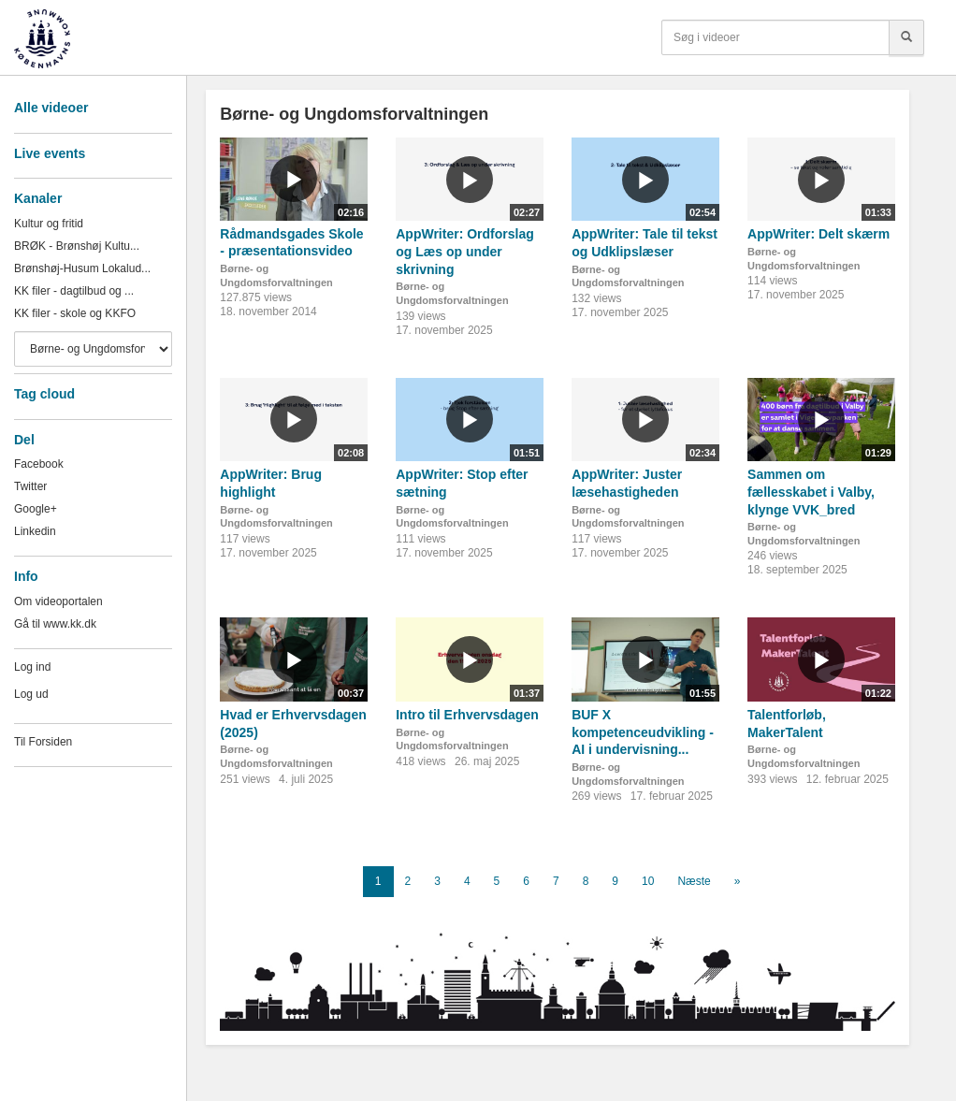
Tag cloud (44, 393)
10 (648, 881)
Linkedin (35, 531)
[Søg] (906, 37)
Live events (49, 153)
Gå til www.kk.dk (55, 623)
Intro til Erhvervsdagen (467, 714)
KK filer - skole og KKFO (75, 313)
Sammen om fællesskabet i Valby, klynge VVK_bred (811, 491)
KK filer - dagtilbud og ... (74, 290)
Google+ (35, 508)
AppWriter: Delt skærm (818, 233)
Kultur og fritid (48, 223)
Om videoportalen (58, 601)
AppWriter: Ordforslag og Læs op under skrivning (465, 251)
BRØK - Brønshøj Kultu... (76, 246)
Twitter (30, 486)
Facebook (39, 464)
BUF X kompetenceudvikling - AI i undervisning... (643, 732)
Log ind (32, 667)
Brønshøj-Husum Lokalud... (82, 268)
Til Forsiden (43, 741)
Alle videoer (51, 107)
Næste (693, 881)
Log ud (31, 694)
